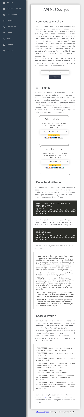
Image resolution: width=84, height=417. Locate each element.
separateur (41, 304)
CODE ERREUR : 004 (45, 367)
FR (6, 51)
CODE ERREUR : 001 (45, 352)
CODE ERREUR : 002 (45, 357)
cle (38, 297)
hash (39, 260)
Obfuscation (10, 14)
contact (45, 401)
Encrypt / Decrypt (12, 8)
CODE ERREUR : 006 (45, 380)
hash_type (41, 282)
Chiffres (8, 20)
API (6, 39)
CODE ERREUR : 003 (45, 362)
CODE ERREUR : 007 (45, 387)
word (39, 277)
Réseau (8, 33)
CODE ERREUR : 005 (45, 374)
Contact (8, 45)
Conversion (9, 27)
